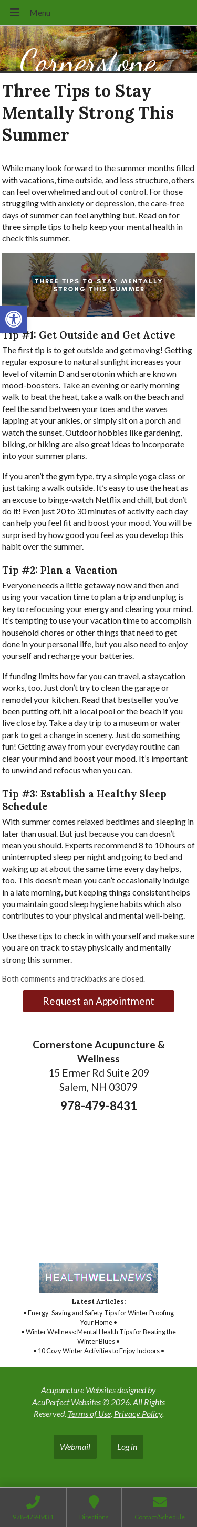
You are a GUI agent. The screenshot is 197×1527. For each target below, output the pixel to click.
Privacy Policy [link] (138, 1413)
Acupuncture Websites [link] (78, 1390)
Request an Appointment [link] (98, 1001)
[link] (13, 319)
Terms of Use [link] (89, 1413)
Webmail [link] (75, 1446)
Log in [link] (127, 1446)
